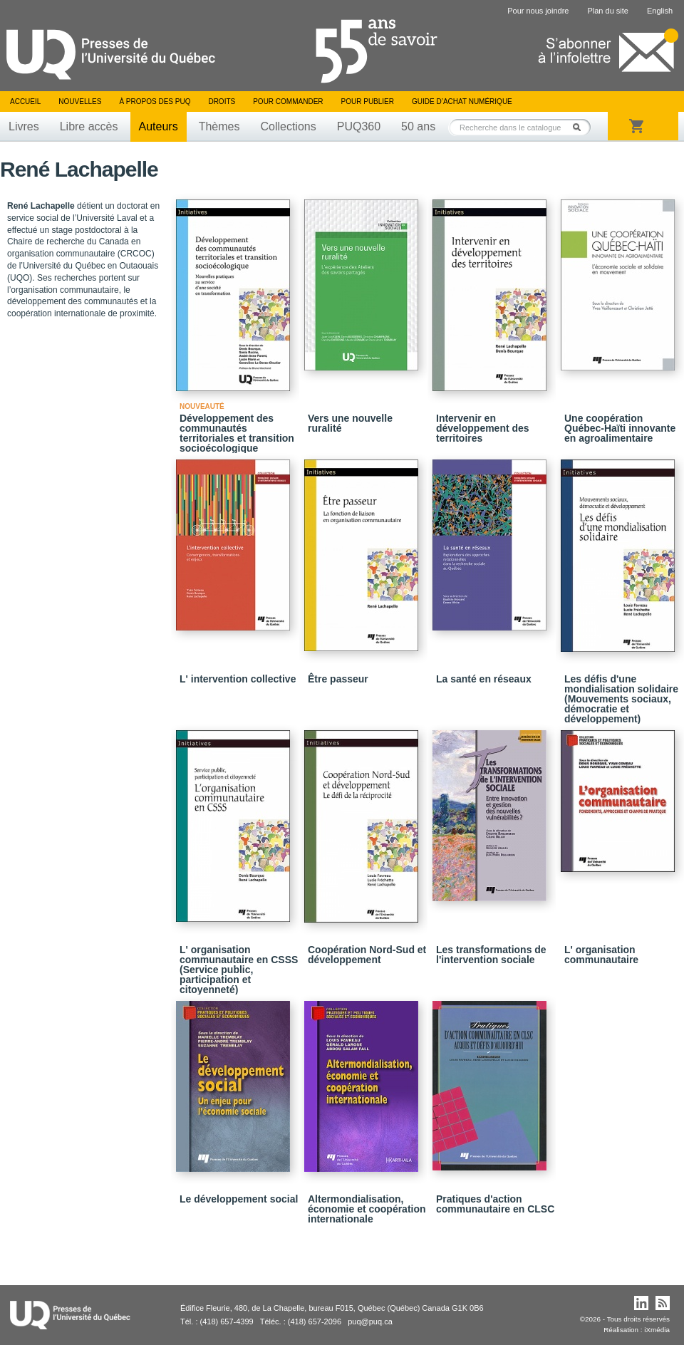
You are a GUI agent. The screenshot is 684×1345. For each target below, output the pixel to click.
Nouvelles (79, 101)
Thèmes (219, 126)
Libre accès (89, 126)
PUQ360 (358, 126)
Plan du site (607, 10)
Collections (288, 126)
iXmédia (657, 1330)
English (660, 10)
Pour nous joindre (538, 10)
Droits (221, 101)
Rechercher (580, 127)
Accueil (25, 101)
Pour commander (288, 101)
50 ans (418, 126)
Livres (24, 126)
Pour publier (367, 101)
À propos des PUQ (154, 101)
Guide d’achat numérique (462, 101)
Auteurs (158, 126)
